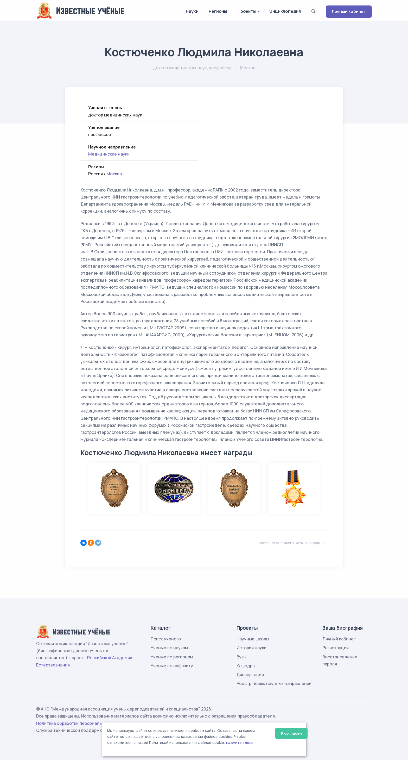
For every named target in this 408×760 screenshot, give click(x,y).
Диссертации (250, 674)
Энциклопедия (285, 11)
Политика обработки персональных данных (81, 723)
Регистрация (335, 648)
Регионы (218, 11)
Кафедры (246, 666)
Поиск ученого (166, 639)
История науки (251, 648)
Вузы (241, 657)
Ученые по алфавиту (172, 666)
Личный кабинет (349, 11)
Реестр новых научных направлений (274, 683)
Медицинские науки (109, 154)
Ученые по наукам (169, 648)
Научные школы (253, 639)
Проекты (247, 11)
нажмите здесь (239, 742)
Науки (192, 11)
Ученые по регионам (172, 657)
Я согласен (291, 733)
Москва (114, 174)
